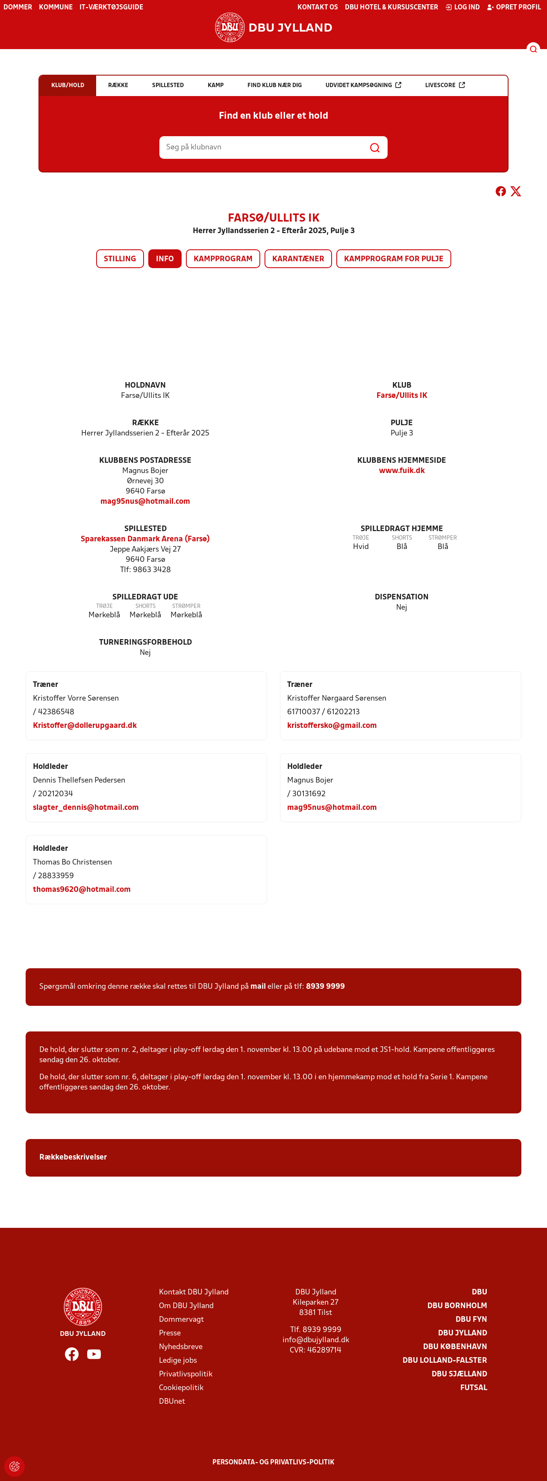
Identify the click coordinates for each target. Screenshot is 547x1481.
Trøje (361, 538)
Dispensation (402, 597)
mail (258, 986)
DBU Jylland (462, 1333)
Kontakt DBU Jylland (194, 1292)
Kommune (56, 8)
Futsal (473, 1388)
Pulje (402, 423)
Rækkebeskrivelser (74, 1157)
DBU (479, 1292)
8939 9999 (325, 986)
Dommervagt (181, 1319)
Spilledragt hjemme (402, 529)
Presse (170, 1333)
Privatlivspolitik (185, 1374)
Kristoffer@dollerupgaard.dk (85, 726)
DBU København (455, 1347)
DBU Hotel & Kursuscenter (391, 8)
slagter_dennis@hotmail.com (86, 808)
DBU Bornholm (457, 1306)
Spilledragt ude (145, 597)
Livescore (445, 85)
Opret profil (514, 7)
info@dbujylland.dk (315, 1340)
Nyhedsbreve (181, 1347)
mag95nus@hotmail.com (145, 501)
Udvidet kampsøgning (363, 85)
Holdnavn (145, 385)
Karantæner (298, 259)
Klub (402, 385)
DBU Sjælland (459, 1374)
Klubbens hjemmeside (401, 460)
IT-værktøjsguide (111, 8)
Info (165, 259)
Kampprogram (223, 259)
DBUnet (172, 1401)
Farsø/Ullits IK (401, 396)
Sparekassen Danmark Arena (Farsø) (145, 539)
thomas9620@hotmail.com (82, 890)
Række (145, 423)
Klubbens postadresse (145, 460)
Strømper (443, 538)
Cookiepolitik (181, 1388)
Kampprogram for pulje (394, 259)
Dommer (17, 8)
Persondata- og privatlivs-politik (273, 1463)
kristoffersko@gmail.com (332, 726)
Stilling (120, 259)
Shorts (402, 538)
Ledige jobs (178, 1360)
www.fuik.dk (402, 471)
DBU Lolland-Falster (445, 1360)
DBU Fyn (471, 1319)
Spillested (145, 529)
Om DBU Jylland (186, 1306)
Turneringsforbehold (145, 642)
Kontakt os (317, 8)
